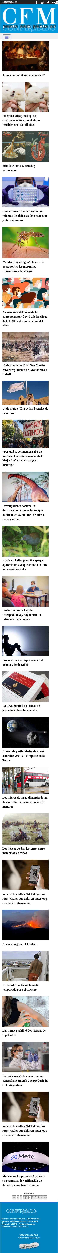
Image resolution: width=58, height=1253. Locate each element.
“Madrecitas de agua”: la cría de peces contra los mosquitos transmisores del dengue (23, 266)
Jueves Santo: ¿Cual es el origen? (23, 75)
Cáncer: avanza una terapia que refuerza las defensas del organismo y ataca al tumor (25, 216)
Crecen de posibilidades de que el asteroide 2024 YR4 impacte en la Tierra (23, 756)
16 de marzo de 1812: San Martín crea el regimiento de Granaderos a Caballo (24, 370)
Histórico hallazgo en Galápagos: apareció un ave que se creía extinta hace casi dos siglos (25, 565)
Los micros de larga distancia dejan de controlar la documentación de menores (24, 802)
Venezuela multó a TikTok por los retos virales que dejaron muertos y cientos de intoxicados (24, 898)
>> (45, 1197)
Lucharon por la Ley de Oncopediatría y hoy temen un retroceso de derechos (21, 615)
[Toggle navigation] (7, 37)
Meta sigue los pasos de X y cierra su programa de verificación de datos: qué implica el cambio (23, 1181)
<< (14, 1197)
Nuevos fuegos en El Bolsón (19, 944)
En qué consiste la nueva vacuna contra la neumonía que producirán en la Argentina (25, 1080)
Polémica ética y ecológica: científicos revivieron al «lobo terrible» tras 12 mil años (21, 120)
